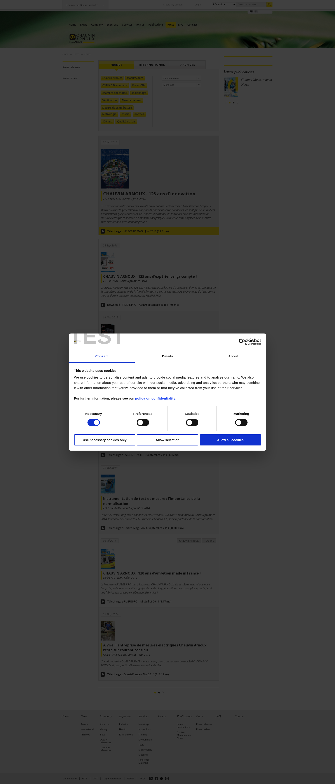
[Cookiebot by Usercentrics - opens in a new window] (242, 342)
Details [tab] (167, 356)
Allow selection (167, 440)
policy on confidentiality (155, 398)
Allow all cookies (230, 440)
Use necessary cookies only (104, 440)
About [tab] (233, 356)
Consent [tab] (102, 356)
